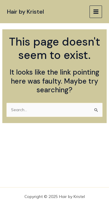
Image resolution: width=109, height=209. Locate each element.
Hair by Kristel (25, 11)
